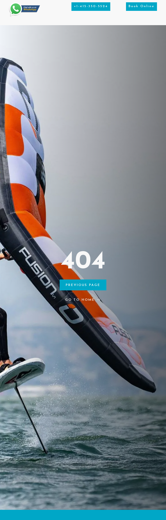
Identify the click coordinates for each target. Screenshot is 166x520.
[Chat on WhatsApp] (24, 15)
